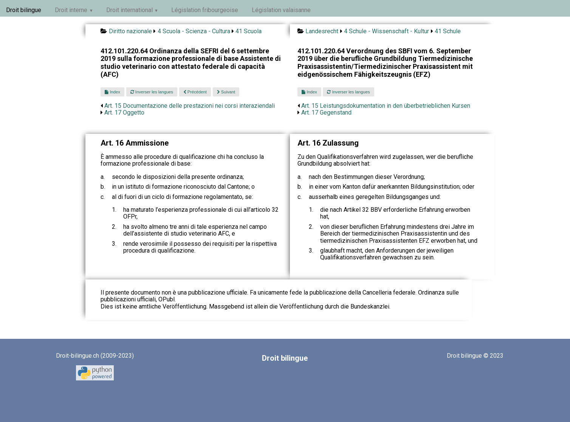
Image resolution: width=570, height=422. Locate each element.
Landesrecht (321, 31)
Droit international (129, 10)
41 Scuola (248, 31)
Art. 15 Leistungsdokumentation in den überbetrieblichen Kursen (385, 105)
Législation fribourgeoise (204, 10)
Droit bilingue (23, 10)
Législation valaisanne (281, 10)
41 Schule (448, 31)
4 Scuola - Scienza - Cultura (194, 31)
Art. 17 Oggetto (124, 112)
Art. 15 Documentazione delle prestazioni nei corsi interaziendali (189, 105)
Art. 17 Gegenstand (326, 112)
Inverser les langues (151, 92)
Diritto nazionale (130, 31)
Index (112, 92)
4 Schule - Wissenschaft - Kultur (386, 31)
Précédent (195, 92)
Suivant (226, 92)
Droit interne (71, 10)
